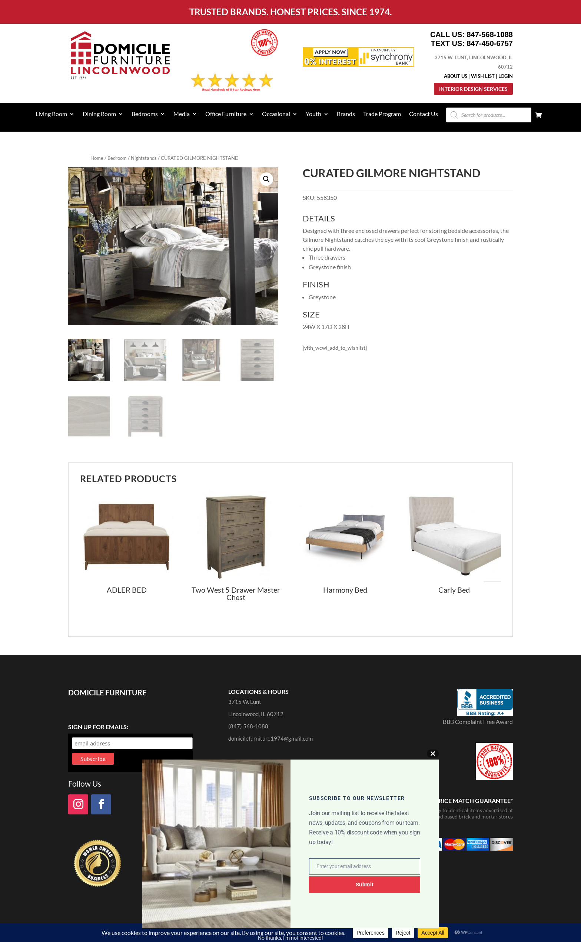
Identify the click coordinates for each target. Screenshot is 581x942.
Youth (313, 114)
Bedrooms (145, 114)
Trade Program (382, 114)
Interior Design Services (473, 89)
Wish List (483, 76)
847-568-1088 (490, 34)
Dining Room (99, 114)
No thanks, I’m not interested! (290, 938)
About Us (455, 76)
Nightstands (144, 158)
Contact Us (423, 114)
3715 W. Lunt (244, 701)
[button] (266, 179)
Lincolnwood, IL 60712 (255, 714)
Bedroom (117, 158)
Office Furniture (225, 114)
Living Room (51, 114)
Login (505, 76)
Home (96, 158)
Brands (346, 114)
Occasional (276, 114)
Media (181, 114)
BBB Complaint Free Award (478, 721)
